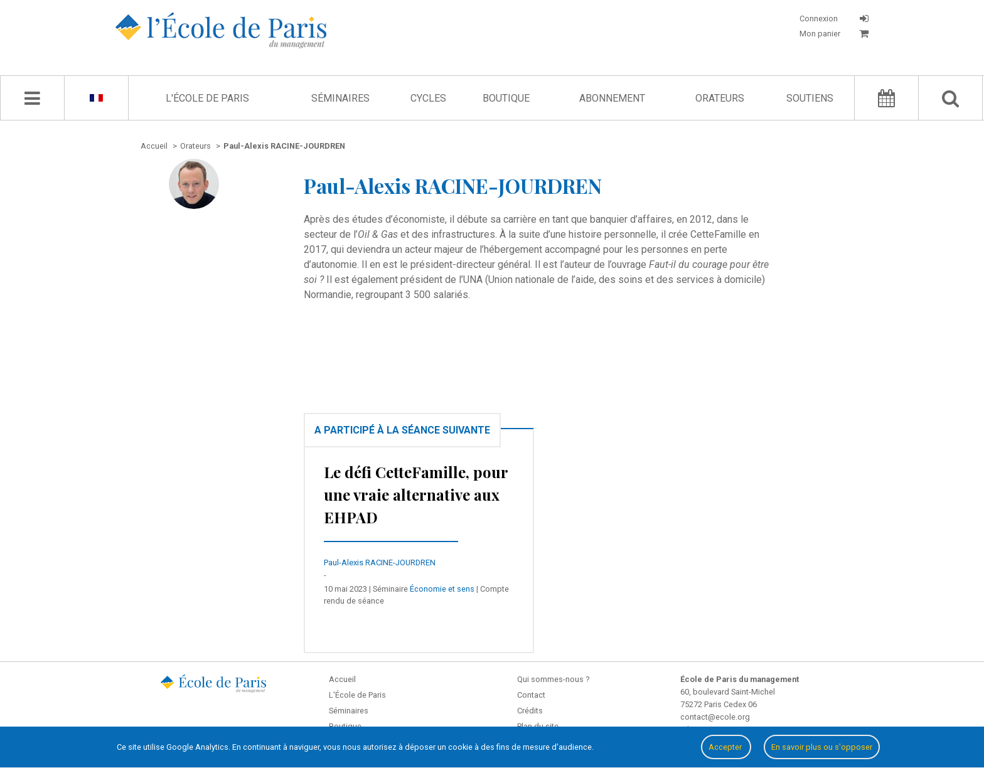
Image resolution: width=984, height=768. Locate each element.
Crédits (530, 710)
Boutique (506, 98)
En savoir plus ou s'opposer (821, 747)
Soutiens (809, 98)
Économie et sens (442, 589)
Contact (531, 695)
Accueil (342, 679)
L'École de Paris (207, 98)
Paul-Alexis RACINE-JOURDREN (380, 562)
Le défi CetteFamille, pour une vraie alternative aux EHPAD (416, 494)
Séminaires (340, 98)
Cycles (428, 98)
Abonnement (612, 98)
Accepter (726, 747)
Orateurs (719, 98)
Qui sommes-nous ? (553, 679)
